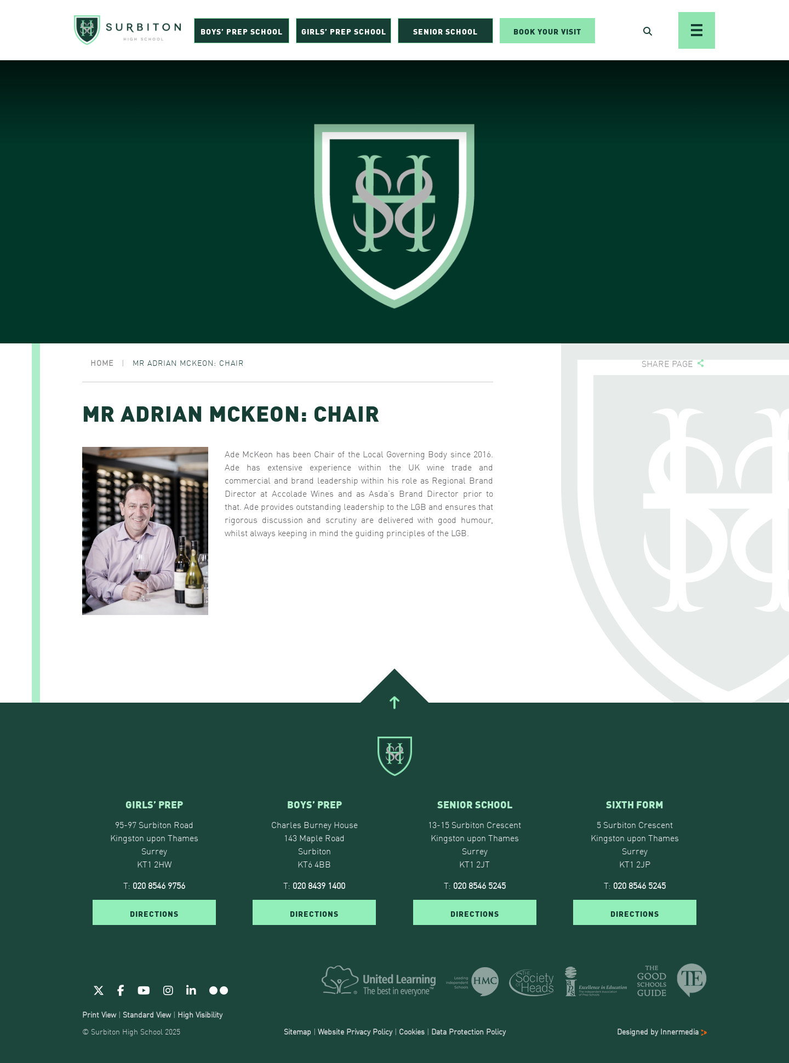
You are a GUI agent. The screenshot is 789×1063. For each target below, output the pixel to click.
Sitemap (297, 1031)
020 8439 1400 (319, 885)
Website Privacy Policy (355, 1031)
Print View (99, 1014)
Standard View (147, 1014)
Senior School (445, 30)
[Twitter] (98, 989)
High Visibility (200, 1014)
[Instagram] (168, 989)
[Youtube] (144, 989)
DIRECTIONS (154, 912)
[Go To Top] (394, 702)
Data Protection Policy (468, 1031)
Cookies (412, 1031)
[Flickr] (218, 989)
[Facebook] (120, 989)
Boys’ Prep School (242, 30)
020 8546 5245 (479, 885)
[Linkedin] (191, 989)
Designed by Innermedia (662, 1031)
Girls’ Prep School (343, 30)
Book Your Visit (547, 30)
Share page (667, 363)
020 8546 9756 (159, 885)
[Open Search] (647, 30)
